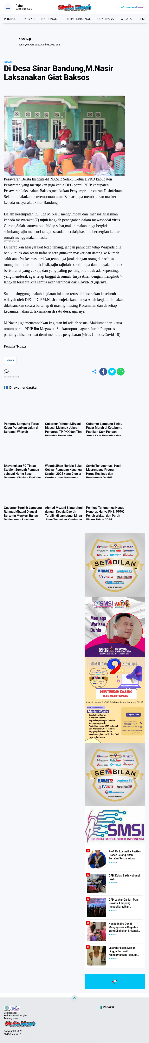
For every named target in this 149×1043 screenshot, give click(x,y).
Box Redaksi (10, 1013)
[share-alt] (94, 372)
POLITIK (10, 19)
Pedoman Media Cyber (15, 1015)
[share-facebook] (103, 372)
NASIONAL (49, 19)
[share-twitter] (112, 372)
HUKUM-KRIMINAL (77, 19)
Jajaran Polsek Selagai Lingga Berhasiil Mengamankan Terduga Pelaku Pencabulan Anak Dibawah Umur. (124, 951)
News (8, 62)
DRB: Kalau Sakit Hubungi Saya (124, 877)
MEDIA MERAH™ (12, 1034)
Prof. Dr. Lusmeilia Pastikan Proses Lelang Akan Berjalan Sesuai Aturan (125, 855)
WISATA (126, 19)
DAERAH (28, 19)
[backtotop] (74, 998)
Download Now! (134, 7)
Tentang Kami (11, 1018)
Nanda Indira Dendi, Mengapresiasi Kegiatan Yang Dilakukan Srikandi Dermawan (123, 927)
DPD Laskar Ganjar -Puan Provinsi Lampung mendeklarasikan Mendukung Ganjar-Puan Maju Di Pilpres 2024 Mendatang (124, 903)
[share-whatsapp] (121, 372)
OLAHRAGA (105, 19)
